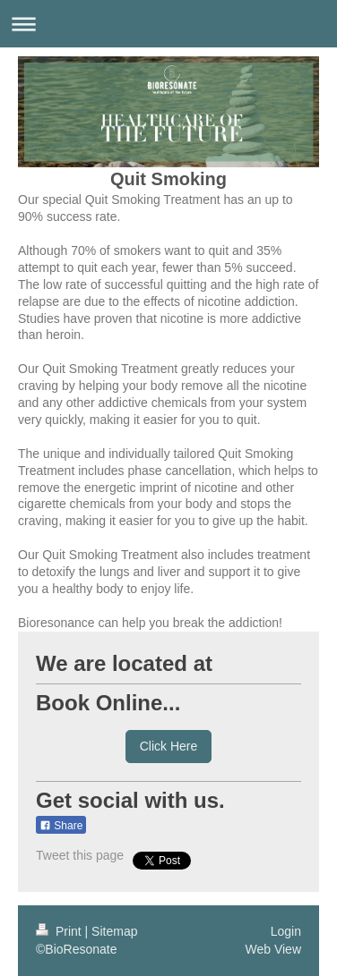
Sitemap (114, 931)
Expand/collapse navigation (168, 23)
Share (60, 825)
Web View (273, 949)
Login (286, 931)
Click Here (169, 746)
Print (60, 931)
